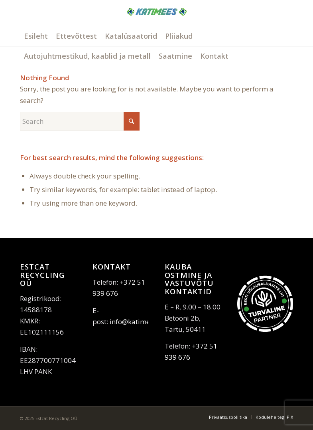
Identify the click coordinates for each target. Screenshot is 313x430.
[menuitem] (36, 36)
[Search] (80, 121)
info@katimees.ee (137, 321)
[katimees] (157, 21)
